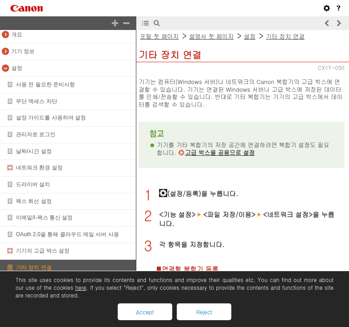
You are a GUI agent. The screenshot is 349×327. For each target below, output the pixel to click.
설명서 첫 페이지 (211, 36)
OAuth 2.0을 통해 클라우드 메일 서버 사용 (67, 234)
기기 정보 (23, 51)
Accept (145, 312)
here (80, 287)
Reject (204, 312)
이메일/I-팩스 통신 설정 (44, 217)
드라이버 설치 (33, 184)
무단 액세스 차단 (36, 101)
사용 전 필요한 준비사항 (45, 84)
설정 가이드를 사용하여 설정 (51, 117)
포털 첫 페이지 (159, 36)
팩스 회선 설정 (34, 201)
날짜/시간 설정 (34, 151)
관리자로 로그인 (35, 134)
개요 (16, 34)
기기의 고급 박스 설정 (43, 251)
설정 (16, 68)
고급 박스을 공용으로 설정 (220, 152)
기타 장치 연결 (34, 267)
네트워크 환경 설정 (39, 167)
